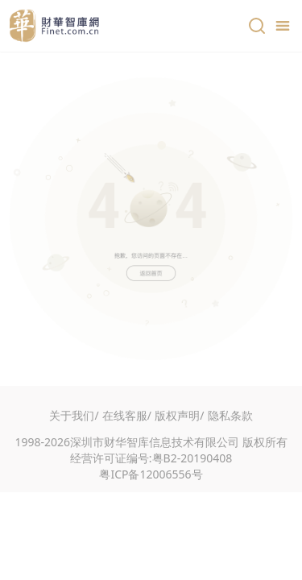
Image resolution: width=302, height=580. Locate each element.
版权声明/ (179, 415)
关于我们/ (73, 415)
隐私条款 (230, 415)
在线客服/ (126, 415)
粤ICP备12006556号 (150, 474)
